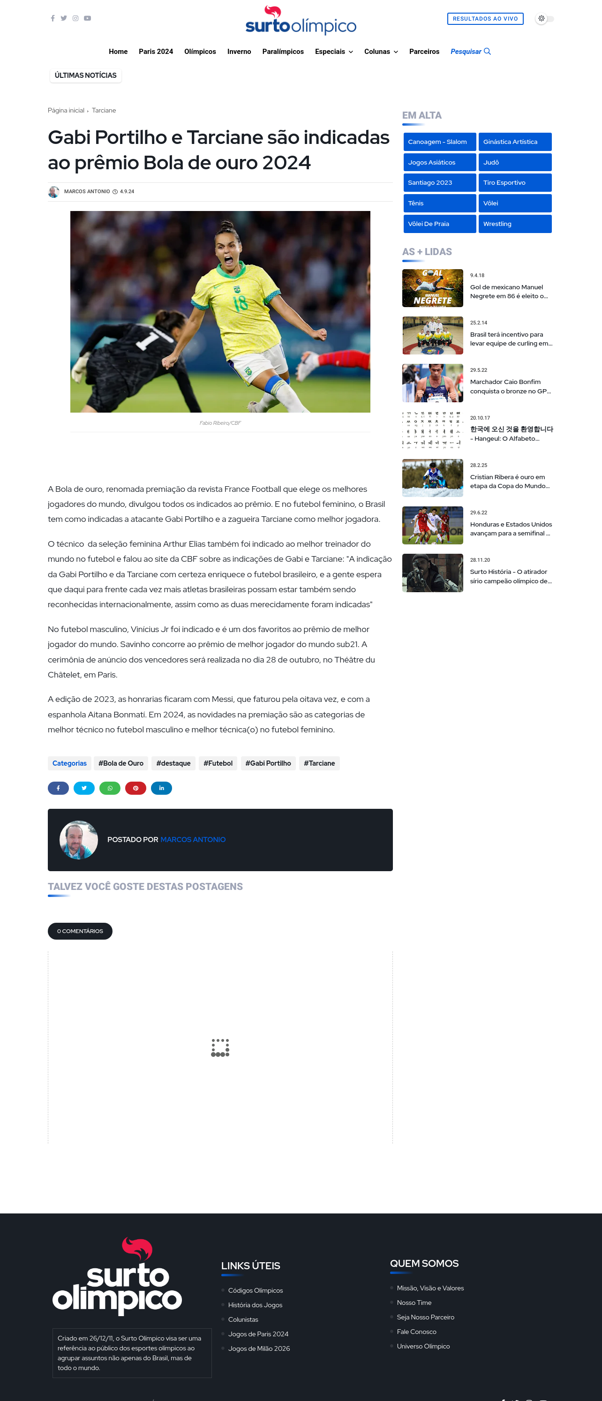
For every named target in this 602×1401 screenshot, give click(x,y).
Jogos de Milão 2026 (259, 1346)
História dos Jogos (255, 1302)
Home (118, 51)
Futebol (218, 763)
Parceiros (424, 51)
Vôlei (490, 203)
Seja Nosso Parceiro (425, 1315)
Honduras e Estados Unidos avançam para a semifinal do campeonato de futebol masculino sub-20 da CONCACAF (512, 529)
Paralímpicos (283, 51)
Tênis (416, 203)
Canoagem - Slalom (437, 141)
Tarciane (104, 110)
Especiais (330, 51)
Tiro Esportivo (504, 182)
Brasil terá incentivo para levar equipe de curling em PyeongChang (509, 339)
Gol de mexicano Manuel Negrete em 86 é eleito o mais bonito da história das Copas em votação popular (510, 292)
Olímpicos (200, 51)
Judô (491, 162)
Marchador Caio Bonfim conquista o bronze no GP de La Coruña (508, 386)
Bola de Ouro (123, 763)
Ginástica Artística (510, 141)
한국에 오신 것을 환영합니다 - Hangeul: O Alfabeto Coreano (511, 434)
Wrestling (497, 223)
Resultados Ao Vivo (485, 18)
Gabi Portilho (267, 763)
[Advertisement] (478, 660)
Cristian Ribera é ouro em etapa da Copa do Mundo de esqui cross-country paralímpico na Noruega (508, 482)
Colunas (377, 51)
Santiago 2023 (430, 182)
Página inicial (66, 110)
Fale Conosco (416, 1329)
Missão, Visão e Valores (430, 1285)
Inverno (239, 51)
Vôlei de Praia (429, 223)
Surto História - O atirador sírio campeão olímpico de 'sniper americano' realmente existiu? (509, 576)
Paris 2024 (156, 51)
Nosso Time (414, 1300)
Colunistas (243, 1317)
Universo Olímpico (423, 1344)
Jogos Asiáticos (432, 162)
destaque (174, 763)
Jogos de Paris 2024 (258, 1331)
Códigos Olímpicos (255, 1288)
